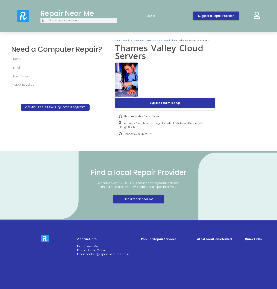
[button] (165, 103)
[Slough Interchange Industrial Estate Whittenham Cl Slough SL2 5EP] (246, 65)
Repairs (154, 16)
